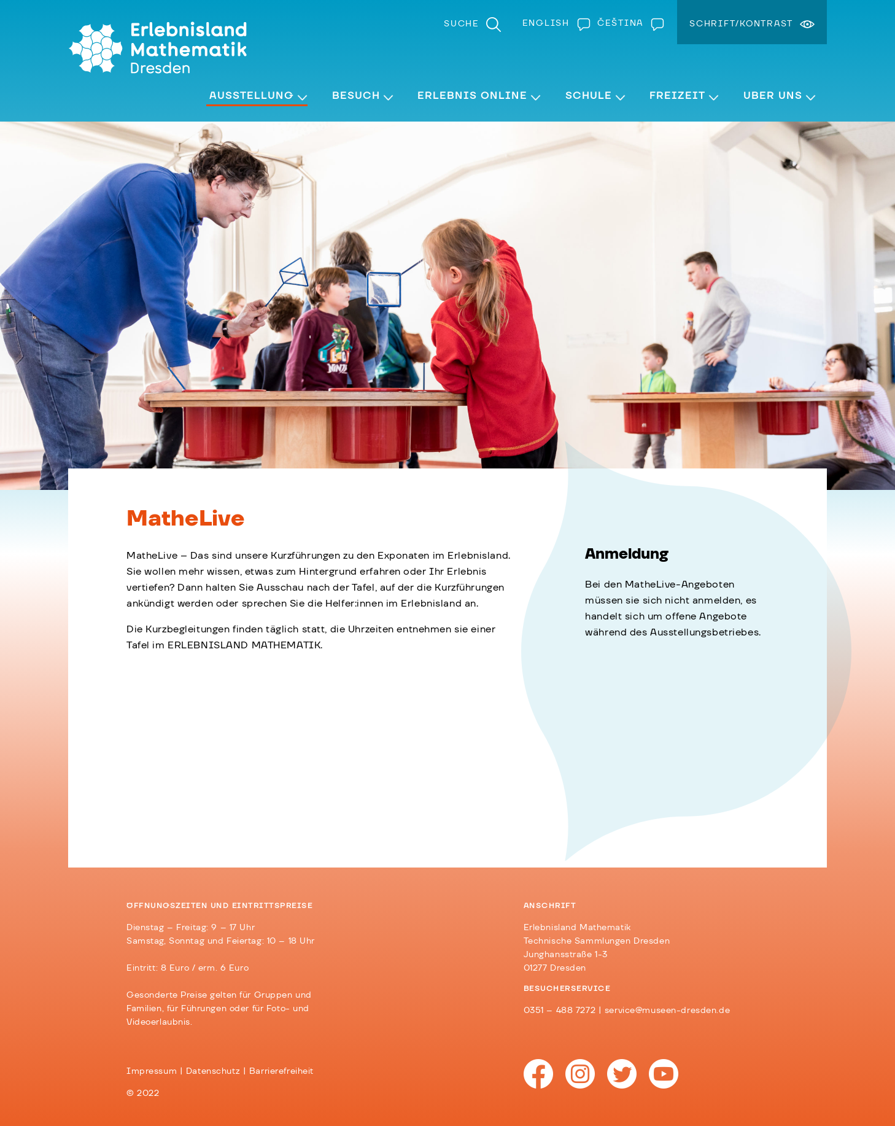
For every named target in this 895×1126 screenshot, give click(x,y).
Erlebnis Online (472, 96)
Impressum (151, 1071)
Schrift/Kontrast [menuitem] (741, 24)
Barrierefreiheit (281, 1071)
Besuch (356, 96)
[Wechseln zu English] (553, 23)
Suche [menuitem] (461, 24)
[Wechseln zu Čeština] (628, 23)
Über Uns (772, 96)
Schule (588, 96)
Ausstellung (251, 96)
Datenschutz (213, 1071)
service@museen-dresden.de (667, 1010)
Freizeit (677, 96)
